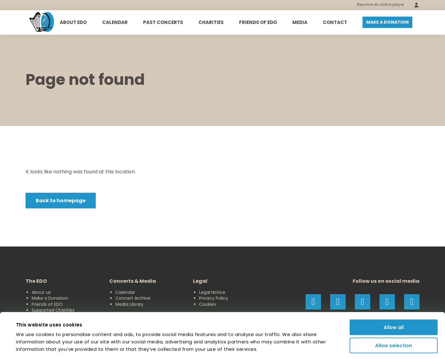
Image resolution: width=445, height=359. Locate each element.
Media (299, 22)
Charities (211, 22)
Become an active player (380, 4)
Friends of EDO (258, 22)
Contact (335, 22)
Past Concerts (163, 22)
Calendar (115, 22)
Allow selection (393, 303)
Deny (393, 320)
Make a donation (387, 22)
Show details (275, 347)
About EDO (73, 22)
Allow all (394, 285)
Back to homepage (61, 200)
